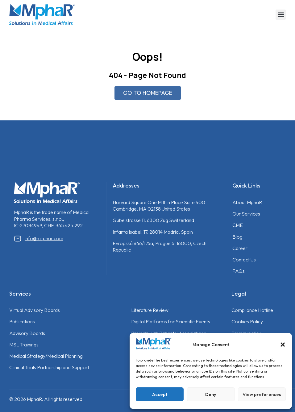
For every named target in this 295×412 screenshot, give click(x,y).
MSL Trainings (24, 344)
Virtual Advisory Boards (34, 310)
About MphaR (247, 202)
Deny (210, 394)
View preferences (262, 394)
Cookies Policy (247, 321)
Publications (22, 321)
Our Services (246, 214)
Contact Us (244, 259)
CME (237, 225)
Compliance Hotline (252, 310)
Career (239, 248)
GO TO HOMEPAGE (147, 92)
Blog (237, 237)
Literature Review (149, 310)
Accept (160, 394)
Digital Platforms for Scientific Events (170, 321)
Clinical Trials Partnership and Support (49, 367)
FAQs (238, 271)
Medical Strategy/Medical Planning (46, 356)
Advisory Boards (27, 333)
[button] (283, 344)
